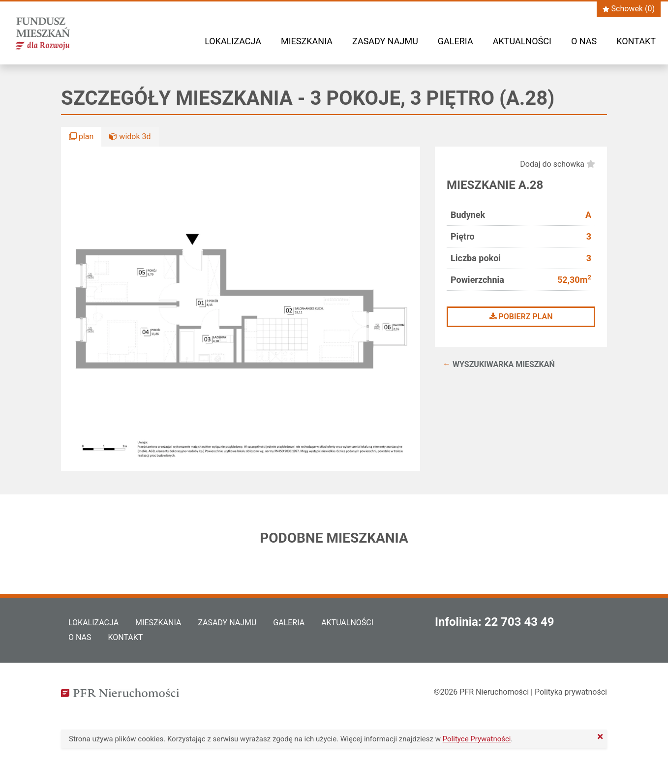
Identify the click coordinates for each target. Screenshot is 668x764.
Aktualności (522, 41)
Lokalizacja (233, 41)
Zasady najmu (385, 41)
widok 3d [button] (130, 136)
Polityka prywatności (571, 692)
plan (81, 136)
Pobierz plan (521, 316)
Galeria (455, 41)
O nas (584, 41)
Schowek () (629, 8)
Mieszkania (307, 41)
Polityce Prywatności (477, 738)
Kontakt (636, 41)
